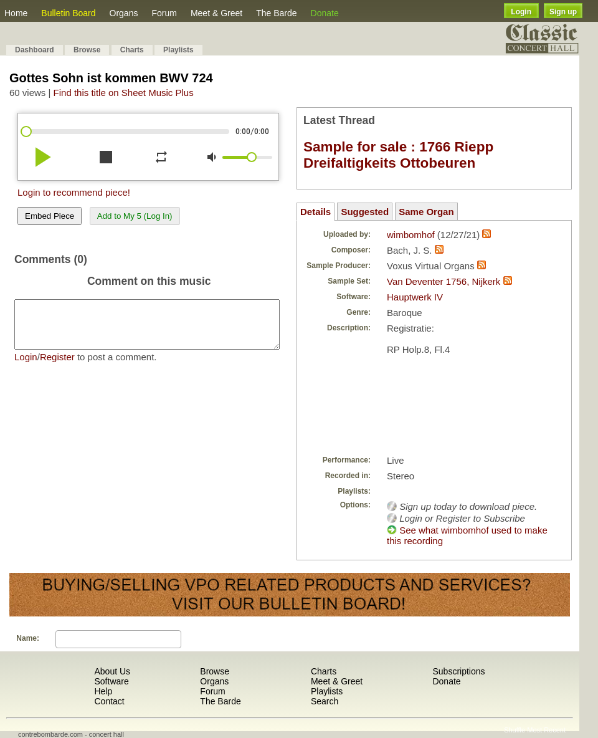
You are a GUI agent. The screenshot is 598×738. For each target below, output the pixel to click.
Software (111, 681)
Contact (109, 701)
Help (103, 691)
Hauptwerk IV (415, 297)
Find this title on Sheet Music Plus (124, 92)
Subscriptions (458, 671)
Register (57, 366)
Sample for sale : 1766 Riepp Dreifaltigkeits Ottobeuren (398, 155)
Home (15, 13)
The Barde (276, 13)
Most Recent (546, 730)
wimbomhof (411, 234)
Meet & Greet (216, 13)
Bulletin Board (68, 13)
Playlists (178, 50)
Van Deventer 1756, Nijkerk (443, 281)
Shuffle (514, 730)
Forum (163, 13)
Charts (132, 50)
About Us (112, 671)
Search (324, 701)
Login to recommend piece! (73, 192)
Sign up (563, 11)
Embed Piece (49, 216)
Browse (87, 50)
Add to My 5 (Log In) (135, 216)
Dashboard (34, 50)
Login (521, 11)
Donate (325, 13)
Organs (124, 13)
